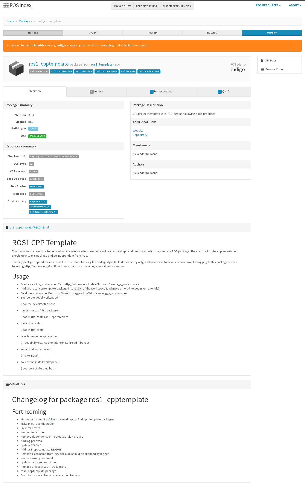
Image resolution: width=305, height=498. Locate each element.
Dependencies (161, 91)
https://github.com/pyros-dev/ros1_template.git (53, 156)
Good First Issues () (40, 206)
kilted (152, 32)
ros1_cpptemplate (49, 63)
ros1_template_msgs (149, 71)
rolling (212, 32)
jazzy (92, 32)
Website (138, 130)
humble (33, 32)
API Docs (269, 60)
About (295, 5)
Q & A (223, 91)
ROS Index (17, 5)
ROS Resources (268, 5)
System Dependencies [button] (177, 6)
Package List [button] (122, 6)
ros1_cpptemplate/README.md (29, 227)
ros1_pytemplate (84, 71)
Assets (96, 91)
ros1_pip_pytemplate (61, 71)
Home (10, 21)
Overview (35, 91)
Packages (25, 21)
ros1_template (102, 64)
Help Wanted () (38, 201)
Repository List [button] (146, 6)
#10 (48, 419)
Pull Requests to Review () (43, 211)
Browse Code (272, 69)
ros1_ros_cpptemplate (106, 71)
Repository (140, 135)
